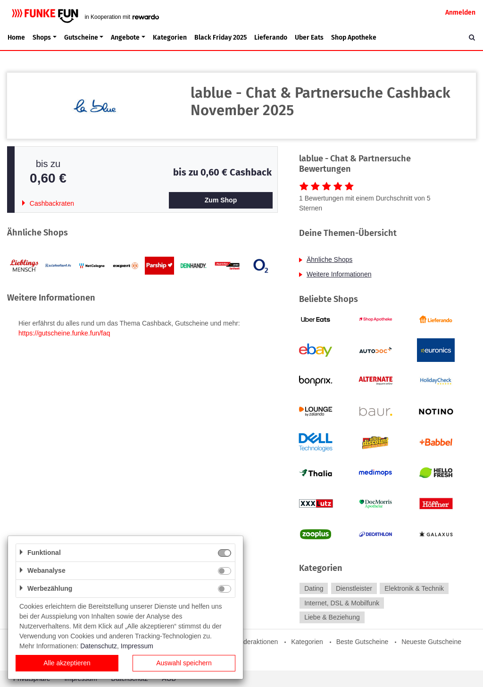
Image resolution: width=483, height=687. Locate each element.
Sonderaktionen (255, 641)
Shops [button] (42, 38)
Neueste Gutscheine (431, 641)
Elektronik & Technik (414, 588)
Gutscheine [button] (81, 38)
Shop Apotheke (353, 38)
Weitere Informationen (339, 274)
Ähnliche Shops (329, 259)
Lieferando (270, 38)
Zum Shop (221, 200)
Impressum (137, 646)
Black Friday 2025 (220, 38)
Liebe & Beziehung (332, 617)
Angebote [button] (125, 38)
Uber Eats (309, 38)
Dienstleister (354, 588)
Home (16, 38)
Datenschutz (98, 646)
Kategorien (170, 38)
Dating (313, 588)
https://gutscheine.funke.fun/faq (64, 333)
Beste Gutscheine (362, 641)
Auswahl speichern (184, 663)
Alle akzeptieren (67, 663)
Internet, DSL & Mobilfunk (341, 603)
